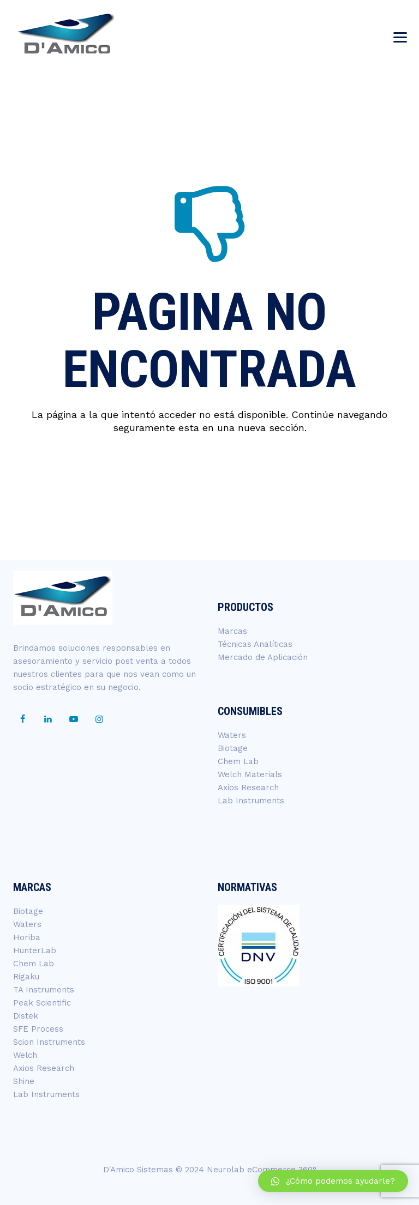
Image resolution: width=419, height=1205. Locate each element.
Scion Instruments (49, 1042)
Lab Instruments (251, 801)
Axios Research (248, 787)
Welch (25, 1055)
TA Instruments (43, 990)
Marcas (232, 631)
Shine (23, 1081)
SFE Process (38, 1029)
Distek (25, 1016)
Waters (232, 735)
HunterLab (34, 950)
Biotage (233, 748)
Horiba (26, 937)
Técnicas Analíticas (255, 644)
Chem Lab (238, 761)
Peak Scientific (42, 1003)
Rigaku (26, 977)
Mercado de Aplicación (263, 657)
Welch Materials (250, 774)
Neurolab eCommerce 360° (261, 1169)
